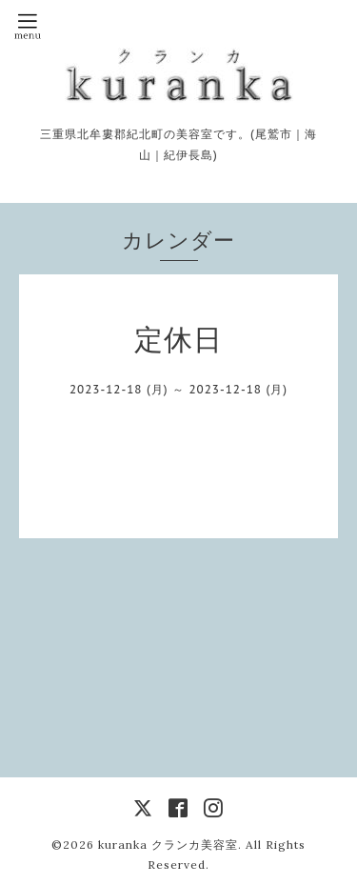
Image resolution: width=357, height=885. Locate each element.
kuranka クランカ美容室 (168, 844)
